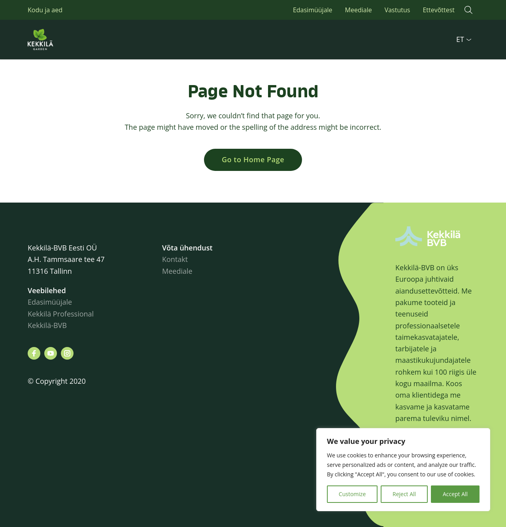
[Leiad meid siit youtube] (50, 353)
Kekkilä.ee (59, 39)
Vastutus (397, 10)
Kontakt (175, 259)
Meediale (358, 10)
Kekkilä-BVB (47, 325)
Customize (352, 494)
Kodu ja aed (45, 10)
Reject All (404, 494)
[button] (468, 10)
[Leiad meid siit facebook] (34, 353)
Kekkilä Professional (62, 313)
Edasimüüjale (312, 10)
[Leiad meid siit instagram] (67, 353)
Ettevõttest (439, 10)
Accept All (455, 494)
